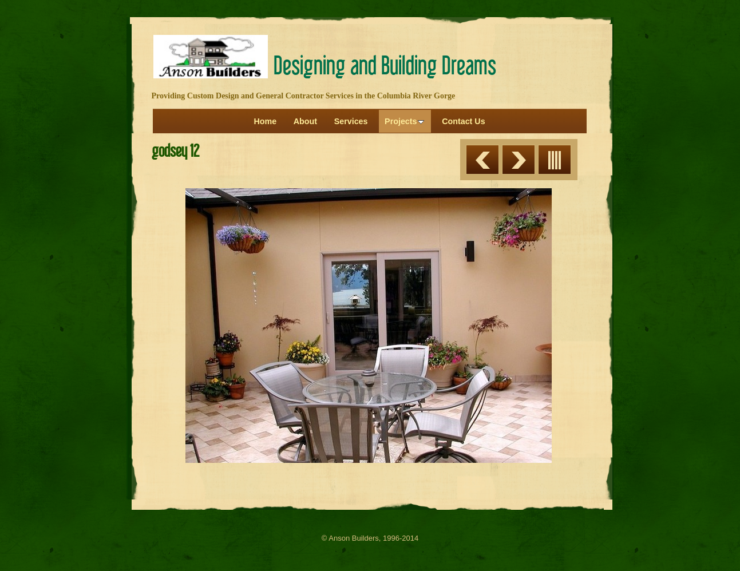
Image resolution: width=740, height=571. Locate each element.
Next (518, 159)
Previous (482, 159)
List (555, 159)
